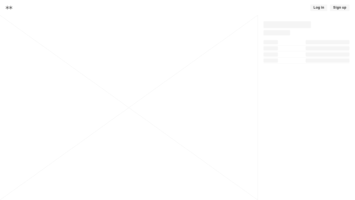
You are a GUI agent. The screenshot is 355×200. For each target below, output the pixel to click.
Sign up (339, 7)
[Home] (9, 7)
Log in (318, 7)
